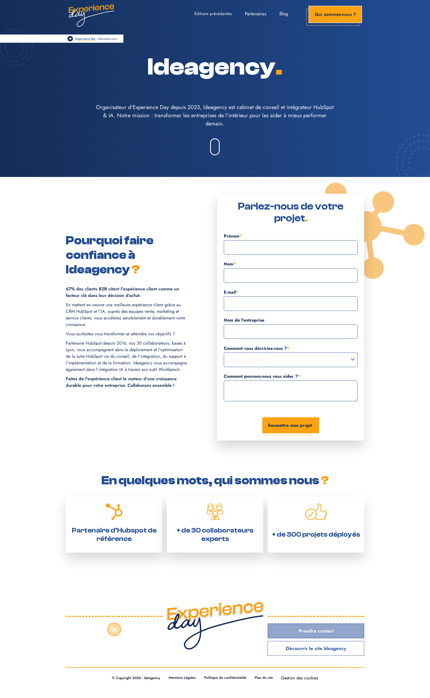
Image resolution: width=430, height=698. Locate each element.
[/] (70, 38)
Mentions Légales (181, 678)
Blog (283, 13)
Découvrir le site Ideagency (315, 648)
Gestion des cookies (301, 678)
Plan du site (266, 678)
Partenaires (255, 13)
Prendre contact (315, 630)
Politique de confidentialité (226, 678)
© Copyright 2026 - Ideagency (134, 678)
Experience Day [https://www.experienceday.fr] (85, 39)
